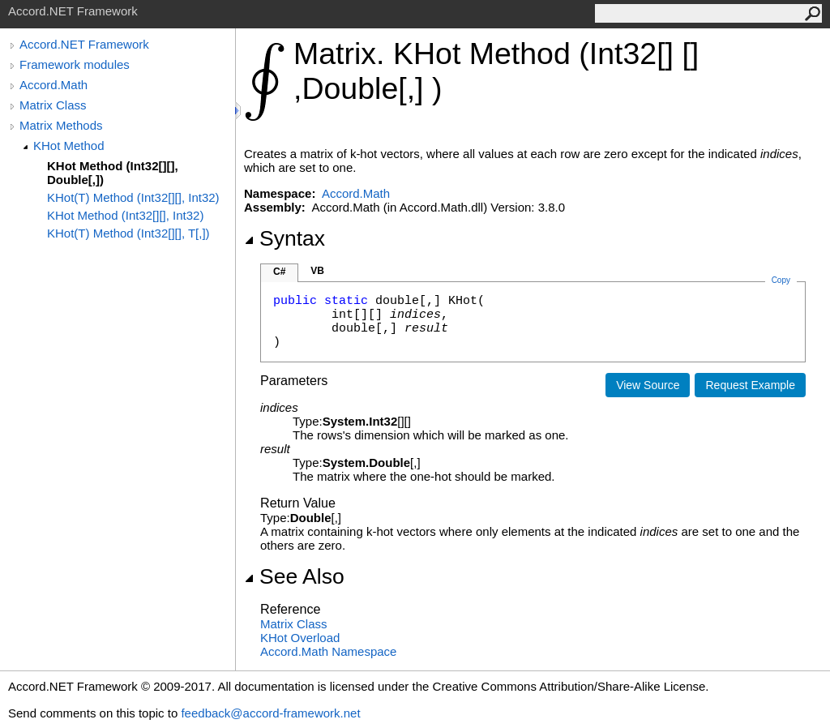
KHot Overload (300, 637)
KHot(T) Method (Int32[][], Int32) (133, 197)
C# (279, 271)
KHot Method (69, 145)
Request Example (750, 385)
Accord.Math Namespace (328, 651)
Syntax (284, 238)
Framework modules (74, 64)
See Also (294, 576)
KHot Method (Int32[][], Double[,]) (112, 172)
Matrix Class (53, 105)
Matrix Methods (61, 125)
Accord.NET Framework (84, 44)
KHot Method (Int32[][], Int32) (125, 215)
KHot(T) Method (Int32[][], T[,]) (128, 233)
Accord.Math (53, 85)
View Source (647, 385)
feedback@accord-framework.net (270, 713)
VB (317, 270)
